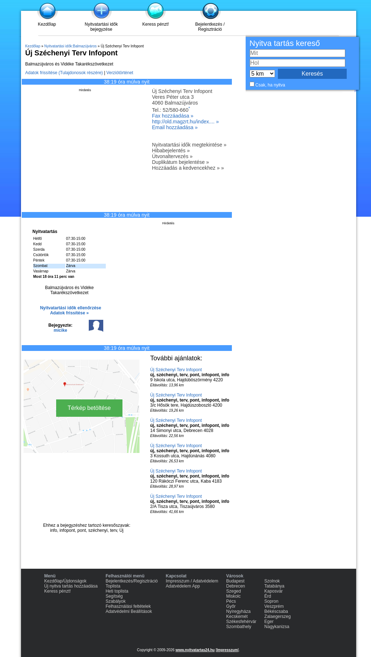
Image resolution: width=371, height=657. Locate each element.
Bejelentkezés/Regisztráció (131, 581)
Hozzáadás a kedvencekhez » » (188, 168)
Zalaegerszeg (277, 616)
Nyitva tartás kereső (285, 43)
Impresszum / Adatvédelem (192, 581)
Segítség (113, 596)
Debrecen (235, 586)
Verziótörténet (120, 72)
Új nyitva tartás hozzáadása (70, 586)
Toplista (112, 586)
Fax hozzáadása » (172, 116)
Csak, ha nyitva (270, 85)
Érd (267, 596)
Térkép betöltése (89, 408)
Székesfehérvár (241, 621)
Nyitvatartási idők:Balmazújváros (70, 46)
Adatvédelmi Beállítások (128, 611)
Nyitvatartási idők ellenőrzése (70, 307)
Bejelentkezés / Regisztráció (210, 27)
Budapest (235, 581)
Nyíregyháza (238, 611)
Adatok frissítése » (69, 312)
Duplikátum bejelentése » (180, 162)
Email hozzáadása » (175, 127)
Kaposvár (273, 591)
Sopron (271, 601)
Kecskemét (236, 616)
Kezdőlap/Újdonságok (65, 581)
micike (60, 330)
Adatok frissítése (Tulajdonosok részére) (64, 72)
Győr (230, 606)
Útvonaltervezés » (172, 156)
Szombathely (238, 626)
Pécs (231, 601)
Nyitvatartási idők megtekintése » (189, 145)
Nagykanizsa (276, 626)
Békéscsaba (276, 611)
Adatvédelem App (183, 586)
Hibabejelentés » (171, 150)
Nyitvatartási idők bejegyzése (101, 27)
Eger (269, 621)
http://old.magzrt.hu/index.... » (185, 121)
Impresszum (227, 650)
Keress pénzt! (155, 24)
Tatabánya (274, 586)
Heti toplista (116, 591)
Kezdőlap (47, 24)
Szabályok (115, 601)
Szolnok (272, 581)
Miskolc (233, 596)
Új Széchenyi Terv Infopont (176, 369)
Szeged (233, 591)
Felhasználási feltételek (128, 606)
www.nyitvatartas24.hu (194, 650)
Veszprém (274, 606)
